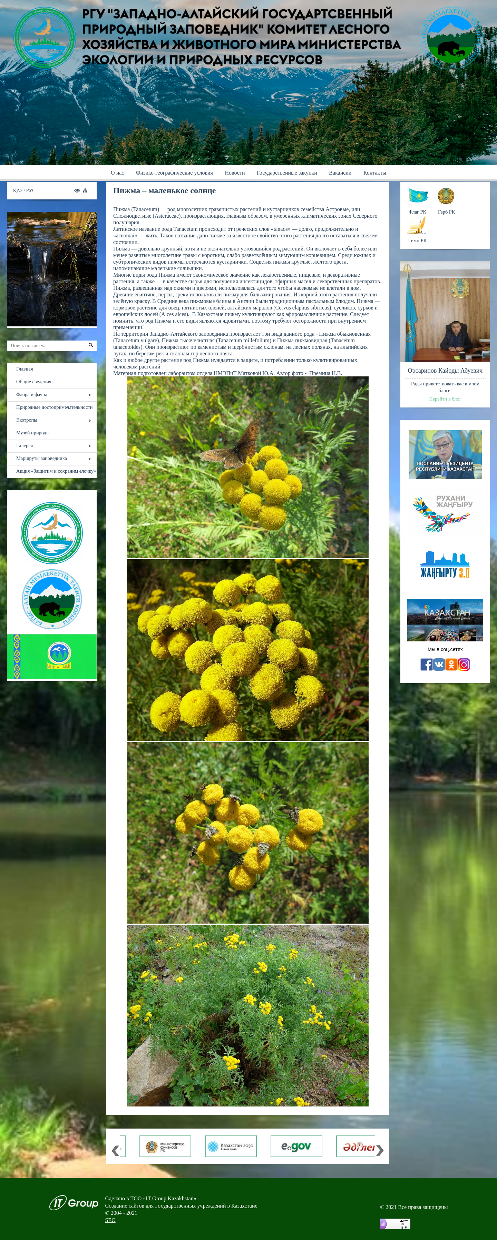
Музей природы (33, 432)
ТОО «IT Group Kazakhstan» (163, 1198)
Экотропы (26, 420)
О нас (117, 173)
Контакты (374, 173)
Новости (235, 173)
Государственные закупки (287, 173)
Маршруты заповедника (41, 458)
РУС (31, 190)
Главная (24, 369)
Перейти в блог (445, 399)
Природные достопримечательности (54, 407)
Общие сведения (33, 381)
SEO (110, 1220)
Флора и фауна (31, 394)
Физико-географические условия (174, 173)
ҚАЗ (18, 190)
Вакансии (340, 173)
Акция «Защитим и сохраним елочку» (56, 471)
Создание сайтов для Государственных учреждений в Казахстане (181, 1206)
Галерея (24, 445)
